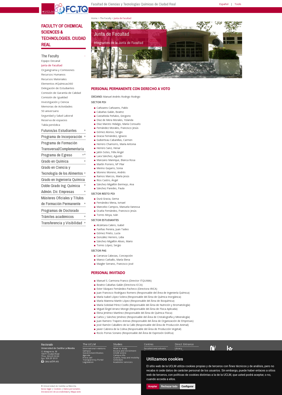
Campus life (119, 355)
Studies (117, 344)
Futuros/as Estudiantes (59, 130)
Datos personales (71, 388)
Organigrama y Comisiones (57, 70)
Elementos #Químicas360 (57, 83)
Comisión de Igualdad (54, 97)
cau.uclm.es (50, 361)
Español (223, 4)
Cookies (57, 388)
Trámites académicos (57, 216)
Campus (87, 350)
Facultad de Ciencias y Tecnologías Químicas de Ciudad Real (133, 4)
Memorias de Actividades (56, 106)
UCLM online (119, 353)
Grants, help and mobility (126, 357)
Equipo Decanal (50, 60)
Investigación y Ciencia (55, 102)
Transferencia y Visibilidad (61, 223)
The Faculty (50, 56)
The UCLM (89, 344)
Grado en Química (55, 161)
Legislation (88, 362)
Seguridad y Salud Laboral (57, 115)
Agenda (86, 355)
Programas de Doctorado (60, 210)
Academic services (122, 362)
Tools (238, 4)
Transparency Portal (93, 359)
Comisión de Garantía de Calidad (61, 92)
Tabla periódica (50, 124)
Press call (87, 357)
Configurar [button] (187, 386)
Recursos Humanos (53, 74)
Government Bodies (93, 353)
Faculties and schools (155, 348)
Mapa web (76, 391)
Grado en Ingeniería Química (63, 179)
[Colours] (230, 349)
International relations (94, 348)
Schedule (118, 359)
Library (178, 348)
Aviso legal (46, 388)
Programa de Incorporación (61, 136)
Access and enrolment (124, 350)
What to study (120, 348)
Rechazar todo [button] (169, 386)
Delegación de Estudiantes (57, 88)
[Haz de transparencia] (213, 349)
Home (94, 18)
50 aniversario (50, 111)
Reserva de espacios (54, 120)
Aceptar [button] (152, 386)
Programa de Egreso (56, 155)
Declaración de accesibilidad (55, 391)
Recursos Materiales (54, 79)
